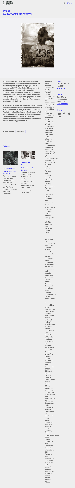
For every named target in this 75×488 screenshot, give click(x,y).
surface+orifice (9, 168)
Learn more (7, 193)
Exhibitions (20, 131)
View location (62, 104)
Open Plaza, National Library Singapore (63, 99)
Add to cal (61, 88)
